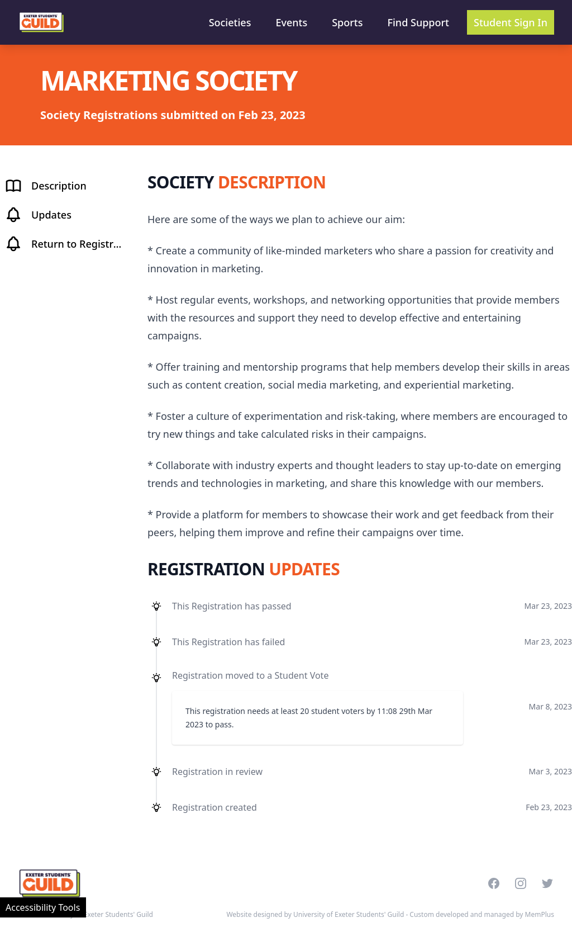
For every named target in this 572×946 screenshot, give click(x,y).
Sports (347, 22)
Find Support (419, 22)
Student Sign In (510, 22)
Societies (230, 22)
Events (291, 22)
